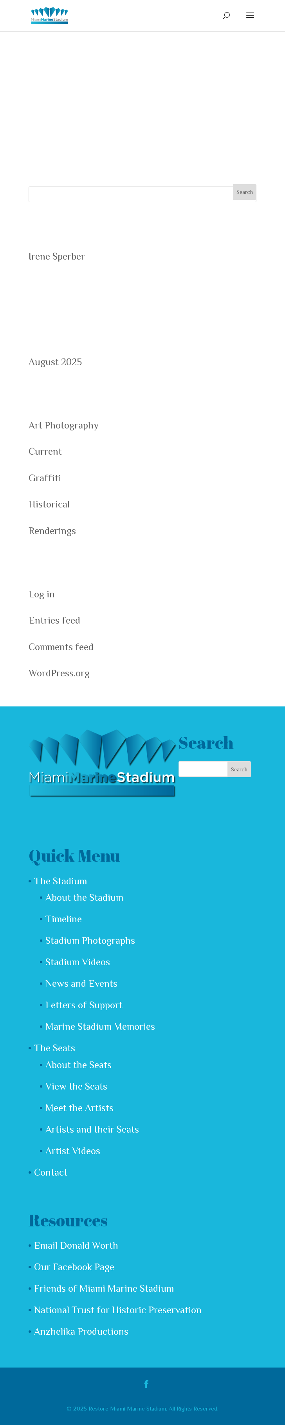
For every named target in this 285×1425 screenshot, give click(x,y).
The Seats (54, 1048)
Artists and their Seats (92, 1129)
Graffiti (45, 478)
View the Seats (76, 1086)
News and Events (81, 983)
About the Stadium (84, 897)
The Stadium (60, 881)
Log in (42, 594)
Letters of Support (84, 1005)
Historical (49, 504)
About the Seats (78, 1064)
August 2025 (55, 361)
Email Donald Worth (76, 1245)
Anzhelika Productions (81, 1331)
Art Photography (64, 425)
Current (45, 451)
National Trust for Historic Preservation (118, 1310)
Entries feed (54, 620)
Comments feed (61, 646)
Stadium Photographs (90, 940)
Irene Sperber (57, 256)
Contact (50, 1172)
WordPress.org (59, 673)
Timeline (63, 919)
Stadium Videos (77, 962)
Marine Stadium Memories (100, 1026)
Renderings (52, 530)
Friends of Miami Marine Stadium (104, 1288)
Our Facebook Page (74, 1267)
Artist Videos (72, 1150)
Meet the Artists (79, 1107)
